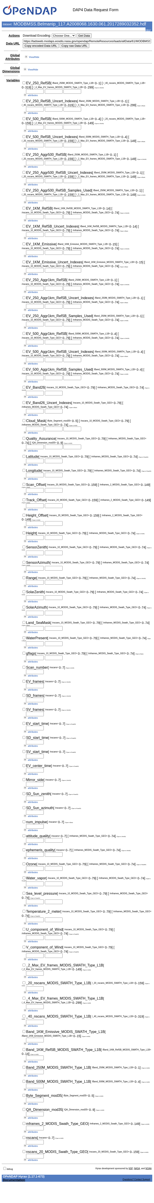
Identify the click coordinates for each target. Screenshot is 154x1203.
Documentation (14, 1180)
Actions (14, 35)
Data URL (13, 43)
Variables (13, 80)
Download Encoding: (37, 35)
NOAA (148, 1168)
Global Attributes (12, 57)
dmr (148, 30)
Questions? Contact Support (136, 1179)
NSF (131, 1168)
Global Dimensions (11, 69)
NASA (137, 1168)
